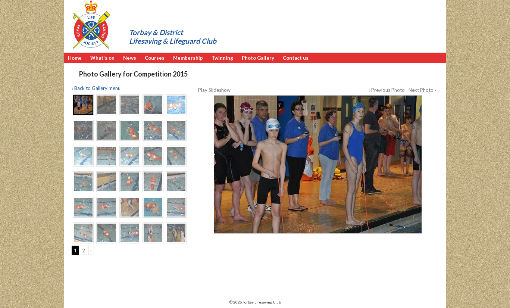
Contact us (296, 58)
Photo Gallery (258, 58)
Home (75, 58)
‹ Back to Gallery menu (96, 88)
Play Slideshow (214, 90)
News (129, 58)
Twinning (222, 58)
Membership (188, 58)
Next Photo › (422, 90)
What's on (102, 58)
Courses (155, 58)
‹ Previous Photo (387, 90)
